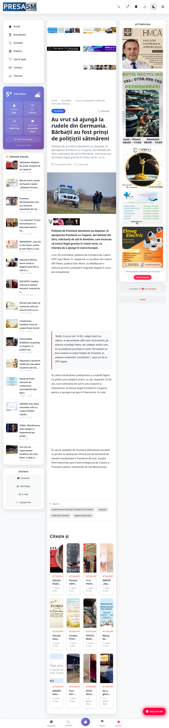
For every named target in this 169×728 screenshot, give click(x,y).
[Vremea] (144, 7)
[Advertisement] (81, 302)
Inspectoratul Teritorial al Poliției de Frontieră (72, 509)
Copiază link (23, 502)
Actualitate (17, 34)
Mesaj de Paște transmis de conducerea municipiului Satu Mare (28, 385)
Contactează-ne (142, 277)
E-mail (23, 494)
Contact (15, 67)
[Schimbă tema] (153, 6)
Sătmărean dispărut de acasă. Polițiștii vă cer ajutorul (29, 166)
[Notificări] (127, 7)
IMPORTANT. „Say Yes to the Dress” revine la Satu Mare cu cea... (30, 245)
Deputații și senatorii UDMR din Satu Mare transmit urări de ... (29, 364)
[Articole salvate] (136, 7)
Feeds (143, 299)
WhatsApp (23, 486)
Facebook (23, 478)
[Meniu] (163, 7)
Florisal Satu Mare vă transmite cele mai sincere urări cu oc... (29, 306)
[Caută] (119, 7)
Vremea (15, 76)
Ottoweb (151, 288)
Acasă (14, 26)
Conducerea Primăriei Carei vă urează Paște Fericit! (29, 324)
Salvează (103, 110)
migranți (102, 509)
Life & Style (17, 59)
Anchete (15, 43)
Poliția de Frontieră (60, 515)
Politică (15, 51)
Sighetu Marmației (83, 515)
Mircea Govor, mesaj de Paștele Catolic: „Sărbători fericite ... (29, 184)
